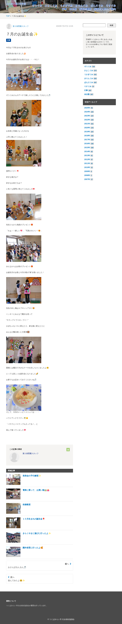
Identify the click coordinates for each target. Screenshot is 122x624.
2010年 (87, 167)
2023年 (87, 116)
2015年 (87, 147)
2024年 (87, 112)
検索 (111, 25)
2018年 (87, 136)
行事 (64, 9)
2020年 (87, 128)
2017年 (87, 140)
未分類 (73, 9)
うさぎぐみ (66, 5)
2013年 (87, 155)
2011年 (87, 163)
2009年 (87, 171)
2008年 (87, 175)
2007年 (87, 179)
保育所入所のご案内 (105, 9)
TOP (8, 16)
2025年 (87, 108)
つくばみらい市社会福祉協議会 (17, 605)
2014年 (87, 151)
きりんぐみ (81, 5)
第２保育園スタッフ (21, 26)
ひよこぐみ (51, 5)
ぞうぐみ (37, 5)
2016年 (87, 143)
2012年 (87, 159)
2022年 (87, 120)
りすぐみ (111, 5)
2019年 (87, 132)
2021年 (87, 124)
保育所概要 (85, 9)
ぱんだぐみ (96, 5)
